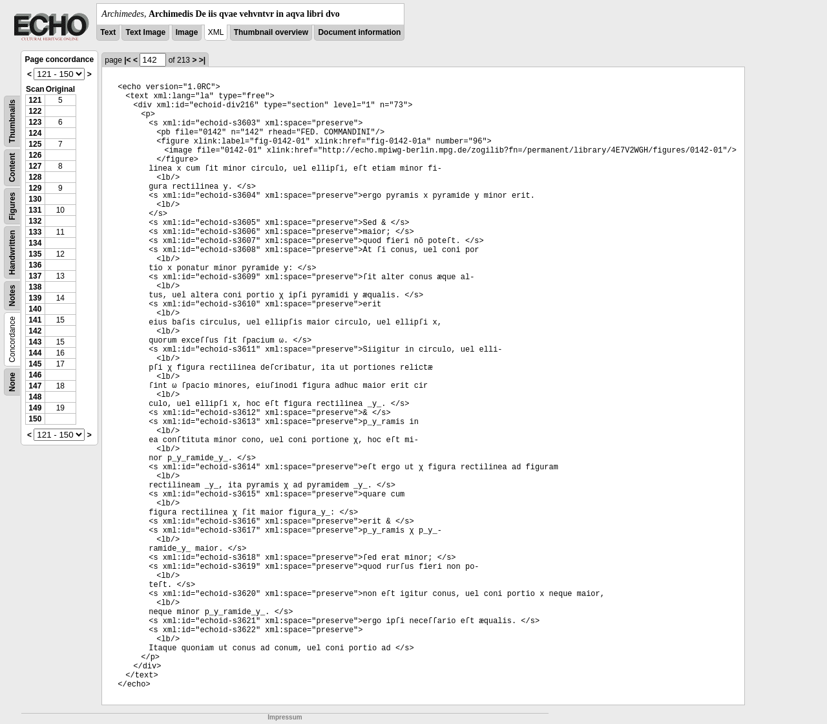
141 (34, 320)
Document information (359, 32)
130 (34, 199)
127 (34, 166)
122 (34, 111)
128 (34, 177)
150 (34, 418)
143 (34, 341)
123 (34, 122)
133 (34, 232)
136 (34, 265)
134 (34, 243)
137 (34, 276)
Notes (12, 295)
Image (187, 32)
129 (34, 188)
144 (34, 352)
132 (34, 221)
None (12, 382)
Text (108, 32)
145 (34, 363)
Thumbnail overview (271, 32)
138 (34, 287)
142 (34, 330)
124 (34, 133)
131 (34, 210)
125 (34, 144)
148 (34, 396)
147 (34, 385)
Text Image (145, 32)
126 (34, 155)
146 (34, 374)
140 (34, 309)
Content (12, 167)
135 (34, 254)
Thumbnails (12, 121)
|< (127, 60)
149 (34, 407)
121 (34, 100)
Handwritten (12, 252)
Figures (12, 206)
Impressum (284, 717)
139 (34, 298)
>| (202, 60)
